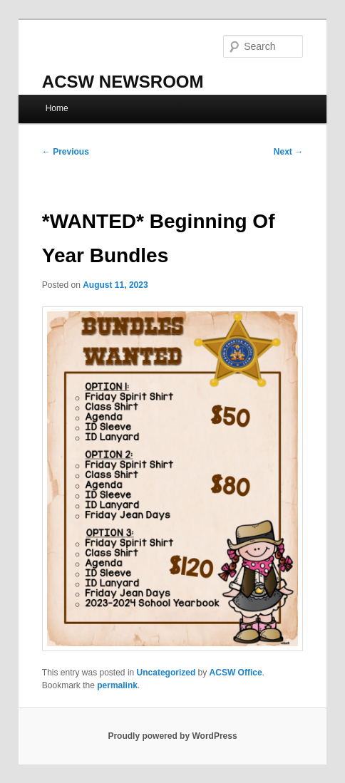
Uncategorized (166, 673)
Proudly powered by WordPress (172, 736)
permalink (117, 685)
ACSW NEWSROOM (123, 81)
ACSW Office (236, 673)
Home (57, 108)
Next (288, 152)
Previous (65, 152)
